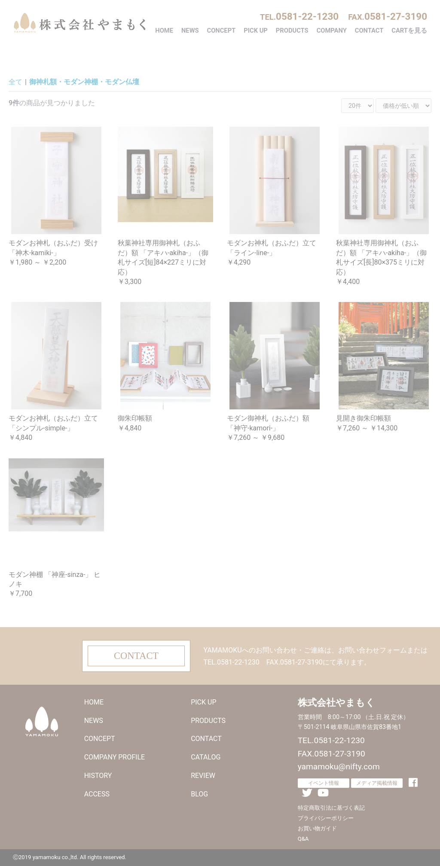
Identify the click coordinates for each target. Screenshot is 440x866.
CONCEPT (221, 30)
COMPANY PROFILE (114, 757)
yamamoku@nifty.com (339, 766)
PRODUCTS (292, 30)
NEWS (190, 30)
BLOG (199, 794)
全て (15, 82)
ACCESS (97, 794)
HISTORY (98, 775)
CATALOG (205, 757)
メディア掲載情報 (376, 783)
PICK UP (256, 30)
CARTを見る (409, 30)
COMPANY (332, 30)
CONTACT (369, 30)
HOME (164, 30)
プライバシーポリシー (326, 818)
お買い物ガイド (317, 828)
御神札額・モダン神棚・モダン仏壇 (84, 82)
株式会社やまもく (79, 22)
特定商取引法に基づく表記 (331, 808)
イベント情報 (323, 783)
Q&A (303, 839)
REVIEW (203, 775)
